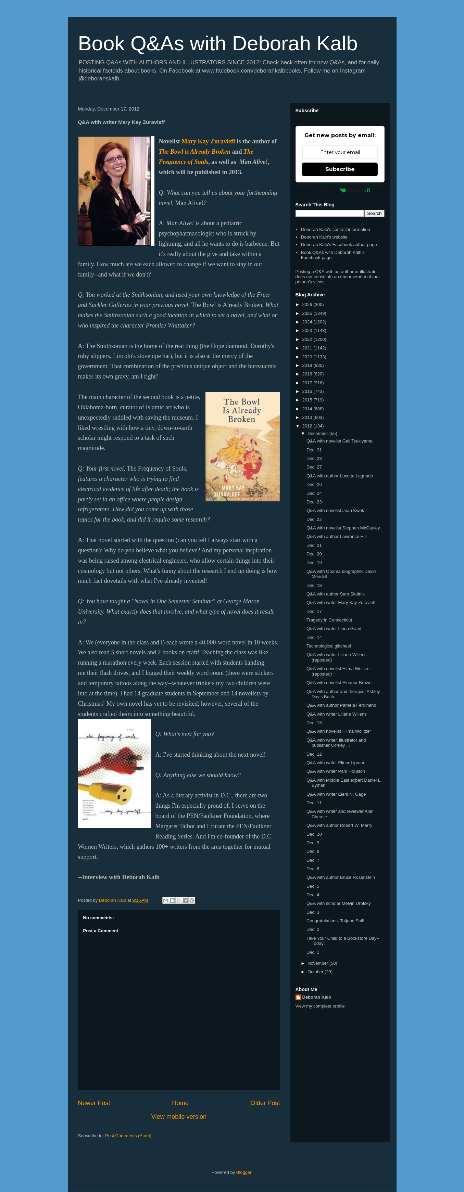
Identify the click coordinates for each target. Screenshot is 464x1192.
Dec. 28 (314, 458)
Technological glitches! (328, 646)
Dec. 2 (312, 929)
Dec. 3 (312, 912)
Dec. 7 (312, 860)
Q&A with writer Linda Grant (333, 628)
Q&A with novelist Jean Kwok (335, 510)
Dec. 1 (312, 952)
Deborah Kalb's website (324, 237)
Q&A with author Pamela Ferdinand (341, 705)
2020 (308, 356)
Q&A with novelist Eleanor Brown (339, 682)
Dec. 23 (314, 501)
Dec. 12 (314, 754)
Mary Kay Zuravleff (208, 141)
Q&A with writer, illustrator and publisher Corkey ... (336, 743)
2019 (308, 365)
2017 (308, 382)
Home (180, 1103)
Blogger (243, 1172)
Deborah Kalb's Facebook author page (339, 244)
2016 (308, 391)
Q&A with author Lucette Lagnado (339, 475)
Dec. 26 (314, 484)
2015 (308, 399)
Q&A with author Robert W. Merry (339, 825)
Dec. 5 (312, 886)
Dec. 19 (314, 562)
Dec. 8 (312, 851)
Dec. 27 (314, 467)
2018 (308, 373)
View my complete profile (320, 1006)
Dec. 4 (312, 894)
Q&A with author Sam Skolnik (335, 594)
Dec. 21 (314, 545)
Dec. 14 (314, 637)
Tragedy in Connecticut (329, 620)
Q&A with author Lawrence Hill (336, 536)
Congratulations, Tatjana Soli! (335, 920)
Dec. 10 (314, 834)
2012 (308, 425)
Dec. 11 (314, 802)
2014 (308, 408)
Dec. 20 (314, 553)
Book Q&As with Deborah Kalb (218, 43)
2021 (308, 347)
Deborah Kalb (316, 997)
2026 (308, 304)
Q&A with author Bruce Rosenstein (340, 877)
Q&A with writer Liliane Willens (336, 714)
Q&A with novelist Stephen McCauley (343, 527)
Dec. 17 (314, 611)
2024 (308, 321)
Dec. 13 (314, 722)
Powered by (340, 190)
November (318, 963)
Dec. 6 (312, 868)
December (318, 433)
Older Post (265, 1103)
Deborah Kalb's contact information (335, 229)
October (316, 971)
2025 (308, 313)
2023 (308, 330)
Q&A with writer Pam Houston (335, 771)
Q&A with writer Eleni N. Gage (336, 794)
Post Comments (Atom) (128, 1135)
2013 (308, 417)
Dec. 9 (312, 842)
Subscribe (340, 169)
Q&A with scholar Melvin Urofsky (338, 903)
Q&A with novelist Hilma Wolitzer (338, 731)
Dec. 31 (314, 449)
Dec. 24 (314, 493)
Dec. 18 (314, 585)
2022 (308, 339)
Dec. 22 (314, 519)
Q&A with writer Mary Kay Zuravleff (340, 602)
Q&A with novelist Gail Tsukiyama (339, 441)
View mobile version (178, 1116)
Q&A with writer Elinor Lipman (335, 762)
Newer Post (94, 1103)
